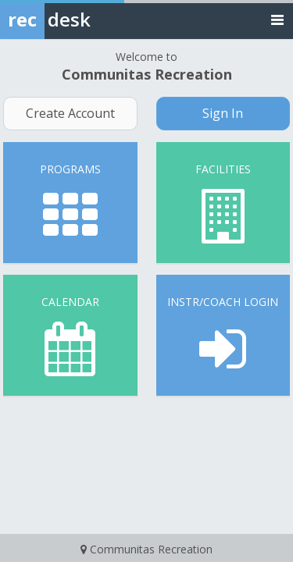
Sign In (222, 113)
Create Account (70, 113)
